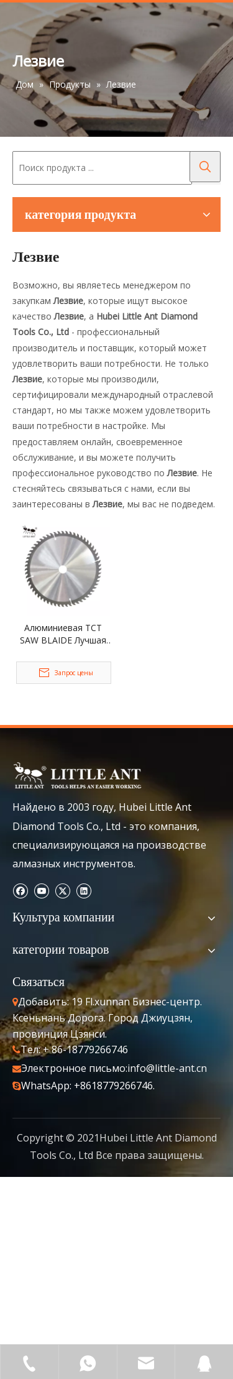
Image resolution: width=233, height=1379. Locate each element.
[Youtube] (41, 890)
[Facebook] (20, 890)
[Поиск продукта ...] (102, 168)
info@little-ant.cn (167, 1068)
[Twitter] (62, 890)
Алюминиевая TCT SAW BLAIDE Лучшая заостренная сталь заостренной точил (63, 634)
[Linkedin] (83, 890)
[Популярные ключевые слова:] (205, 166)
